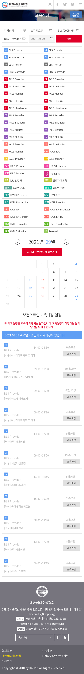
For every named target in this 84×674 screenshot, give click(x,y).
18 (30, 288)
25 (30, 296)
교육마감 (71, 353)
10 (18, 280)
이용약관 (47, 650)
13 (54, 280)
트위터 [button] (65, 5)
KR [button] (72, 5)
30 (7, 304)
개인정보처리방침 (11, 656)
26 (42, 296)
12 (42, 280)
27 (54, 296)
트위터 (65, 637)
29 (76, 296)
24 (18, 296)
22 (76, 288)
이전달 (17, 242)
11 (30, 280)
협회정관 (6, 650)
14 (65, 280)
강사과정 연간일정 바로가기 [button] (42, 252)
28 (65, 296)
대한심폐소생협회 (15, 5)
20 (54, 288)
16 (7, 288)
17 (18, 288)
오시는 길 (7, 661)
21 (65, 288)
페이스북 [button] (57, 5)
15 (76, 280)
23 (7, 296)
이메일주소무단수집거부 (55, 656)
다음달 (66, 242)
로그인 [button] (49, 5)
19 (42, 288)
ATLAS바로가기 (76, 14)
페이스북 (57, 637)
